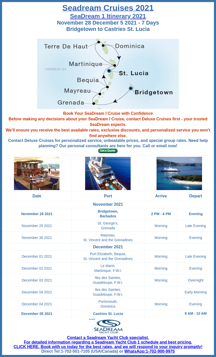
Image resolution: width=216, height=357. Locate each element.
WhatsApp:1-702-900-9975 (149, 351)
